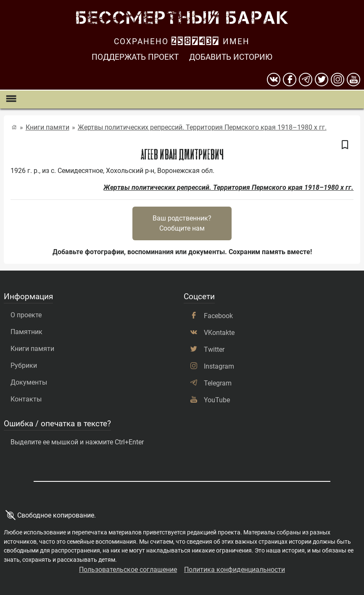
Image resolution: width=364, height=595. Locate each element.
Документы (29, 382)
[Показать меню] (10, 99)
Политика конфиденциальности (234, 570)
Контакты (26, 399)
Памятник (26, 332)
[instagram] (337, 79)
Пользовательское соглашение (128, 570)
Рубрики (24, 365)
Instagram (219, 366)
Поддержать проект (135, 57)
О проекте (26, 315)
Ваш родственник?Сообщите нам (182, 223)
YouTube (217, 400)
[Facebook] (289, 79)
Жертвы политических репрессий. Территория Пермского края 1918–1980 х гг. (202, 127)
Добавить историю (230, 57)
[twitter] (321, 79)
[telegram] (305, 79)
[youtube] (353, 79)
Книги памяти (47, 127)
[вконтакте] (273, 79)
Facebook (218, 316)
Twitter (214, 349)
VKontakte (219, 333)
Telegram (218, 383)
